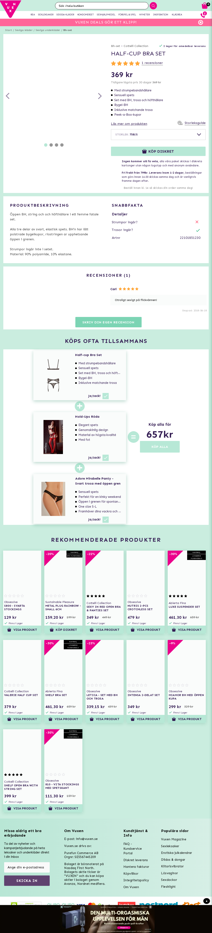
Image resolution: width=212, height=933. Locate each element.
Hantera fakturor (136, 867)
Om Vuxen (131, 887)
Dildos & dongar (173, 860)
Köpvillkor (130, 873)
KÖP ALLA (160, 447)
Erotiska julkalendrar (176, 853)
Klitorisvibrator (172, 866)
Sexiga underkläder (48, 30)
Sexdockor (169, 880)
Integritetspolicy (136, 880)
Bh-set (67, 30)
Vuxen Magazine (173, 839)
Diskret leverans (135, 860)
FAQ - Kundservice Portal (132, 848)
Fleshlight (168, 887)
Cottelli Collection (136, 46)
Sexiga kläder (24, 30)
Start (8, 30)
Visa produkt (22, 630)
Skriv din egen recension (108, 322)
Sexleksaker (170, 846)
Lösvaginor (169, 873)
